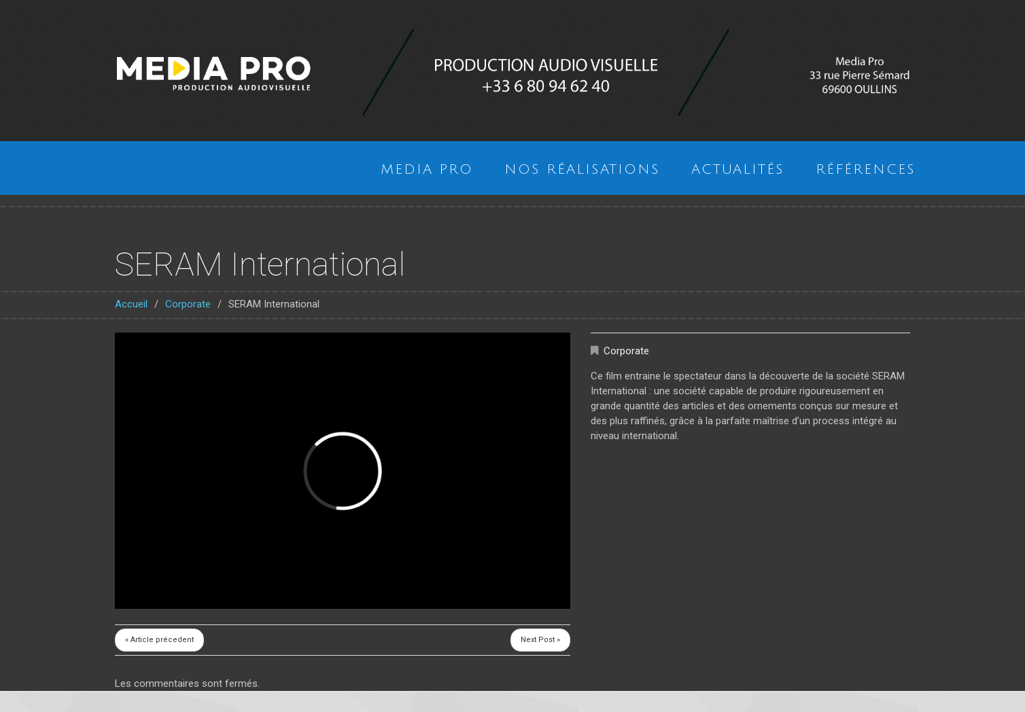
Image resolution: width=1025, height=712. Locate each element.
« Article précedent (159, 639)
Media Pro (427, 169)
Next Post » (540, 639)
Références (866, 169)
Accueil (131, 304)
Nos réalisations (582, 169)
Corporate (188, 304)
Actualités (737, 169)
